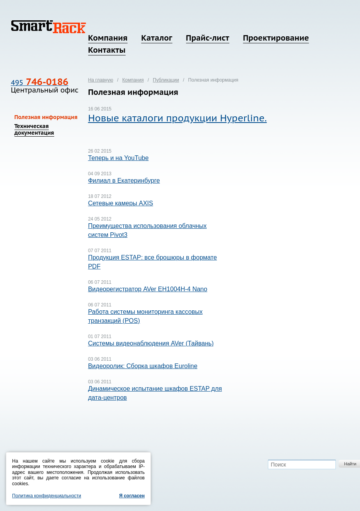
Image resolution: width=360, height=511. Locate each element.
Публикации (166, 80)
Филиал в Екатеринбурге (124, 180)
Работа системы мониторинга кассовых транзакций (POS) (145, 316)
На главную (100, 80)
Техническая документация (34, 129)
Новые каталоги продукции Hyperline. (177, 118)
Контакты (107, 50)
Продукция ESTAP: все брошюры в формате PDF (152, 262)
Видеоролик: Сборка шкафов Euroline (142, 366)
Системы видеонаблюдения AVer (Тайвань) (151, 343)
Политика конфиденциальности (46, 496)
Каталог (156, 38)
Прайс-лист (207, 38)
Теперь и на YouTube (118, 158)
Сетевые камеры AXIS (120, 203)
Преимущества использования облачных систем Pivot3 (147, 230)
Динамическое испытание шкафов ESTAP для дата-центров (155, 393)
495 (39, 82)
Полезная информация (46, 117)
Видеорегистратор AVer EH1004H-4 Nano (147, 289)
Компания (108, 38)
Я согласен (132, 496)
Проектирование (276, 38)
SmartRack (48, 26)
